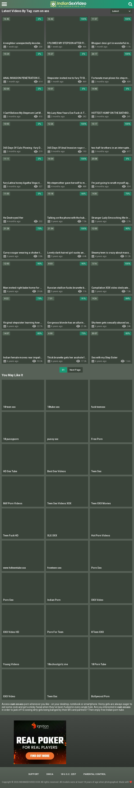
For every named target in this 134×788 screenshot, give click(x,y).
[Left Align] (5, 4)
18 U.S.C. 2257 (68, 774)
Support (33, 774)
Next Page (75, 370)
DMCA (49, 774)
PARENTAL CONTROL (94, 774)
